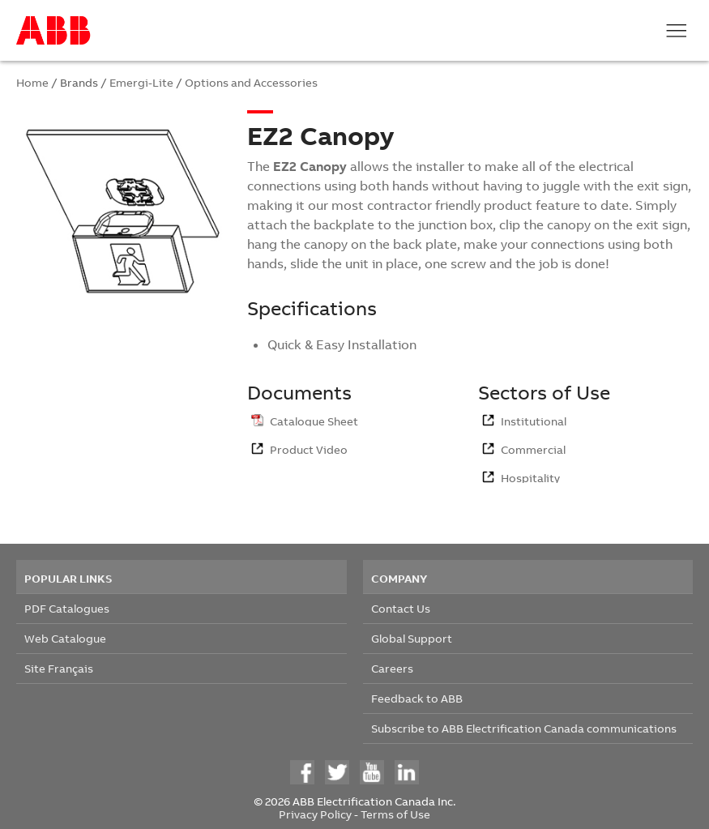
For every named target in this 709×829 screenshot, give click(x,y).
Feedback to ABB (417, 698)
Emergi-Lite (141, 82)
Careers (392, 668)
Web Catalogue (65, 638)
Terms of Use (395, 814)
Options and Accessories (251, 82)
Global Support (411, 638)
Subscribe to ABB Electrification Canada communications (524, 728)
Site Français (58, 668)
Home (32, 82)
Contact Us (400, 608)
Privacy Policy (315, 814)
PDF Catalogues (66, 608)
